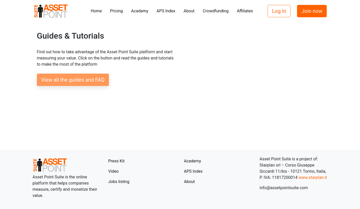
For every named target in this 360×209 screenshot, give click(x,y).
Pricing (116, 10)
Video (113, 171)
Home (96, 10)
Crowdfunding (216, 10)
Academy (139, 10)
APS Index (166, 10)
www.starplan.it (313, 177)
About (189, 10)
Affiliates (245, 10)
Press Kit (116, 161)
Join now (311, 11)
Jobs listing (118, 181)
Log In (279, 11)
